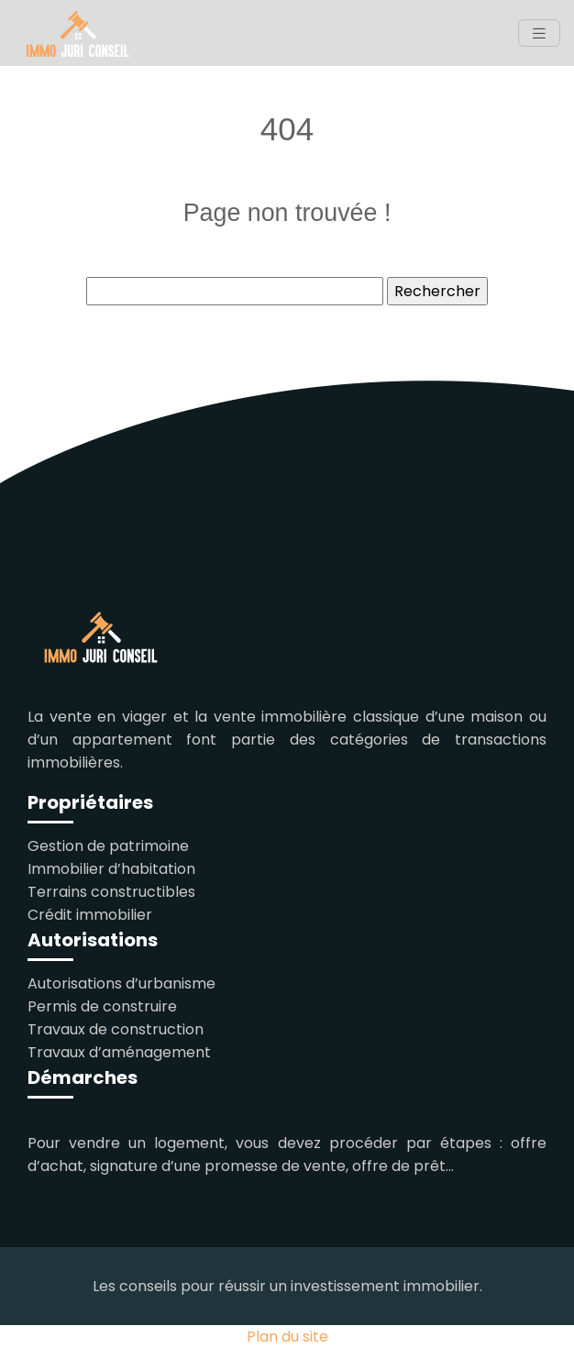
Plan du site (287, 1336)
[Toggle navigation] (539, 33)
